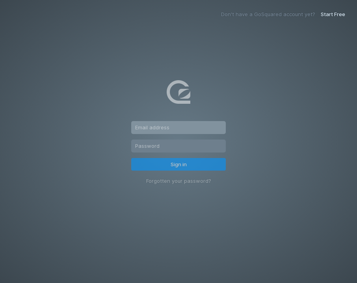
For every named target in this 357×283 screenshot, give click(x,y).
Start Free (333, 14)
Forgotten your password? (178, 181)
